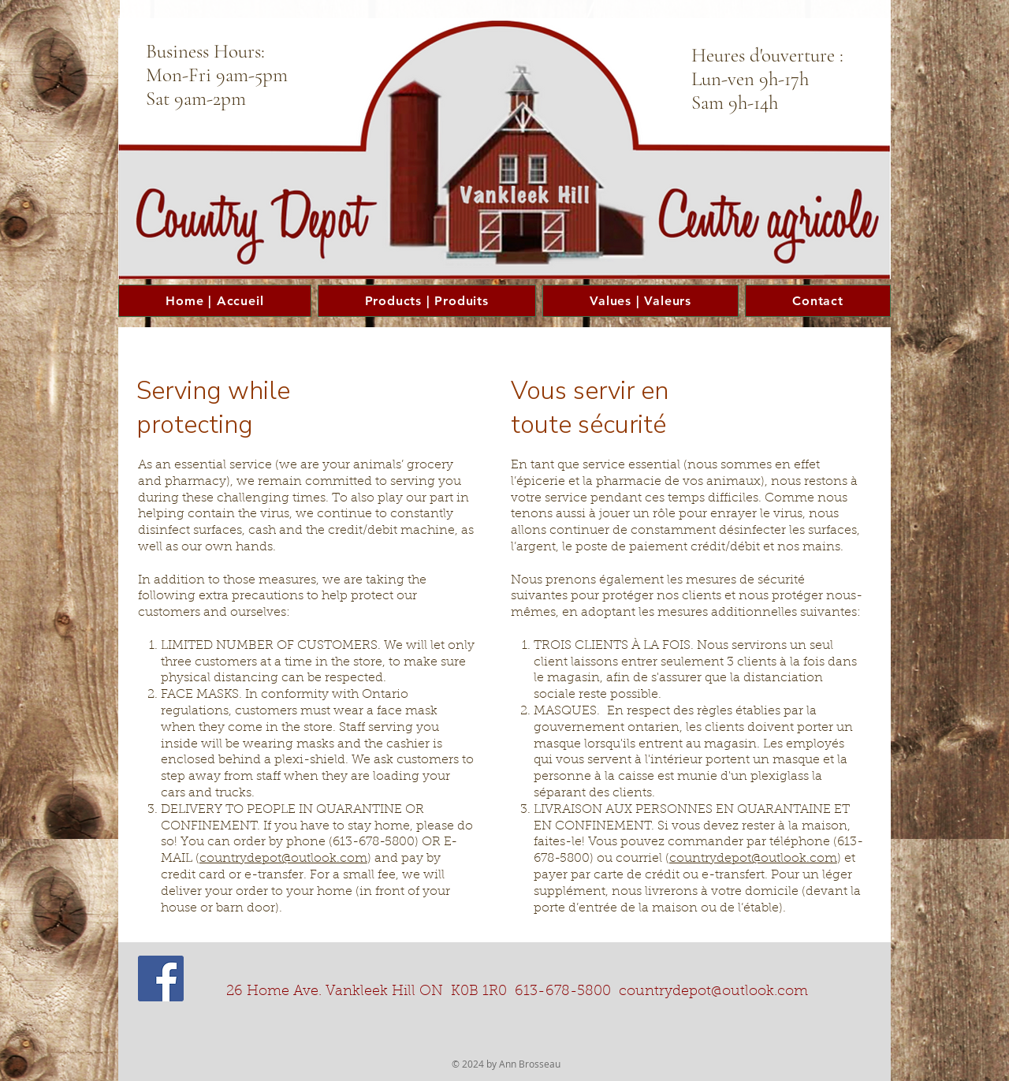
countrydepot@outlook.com (283, 858)
